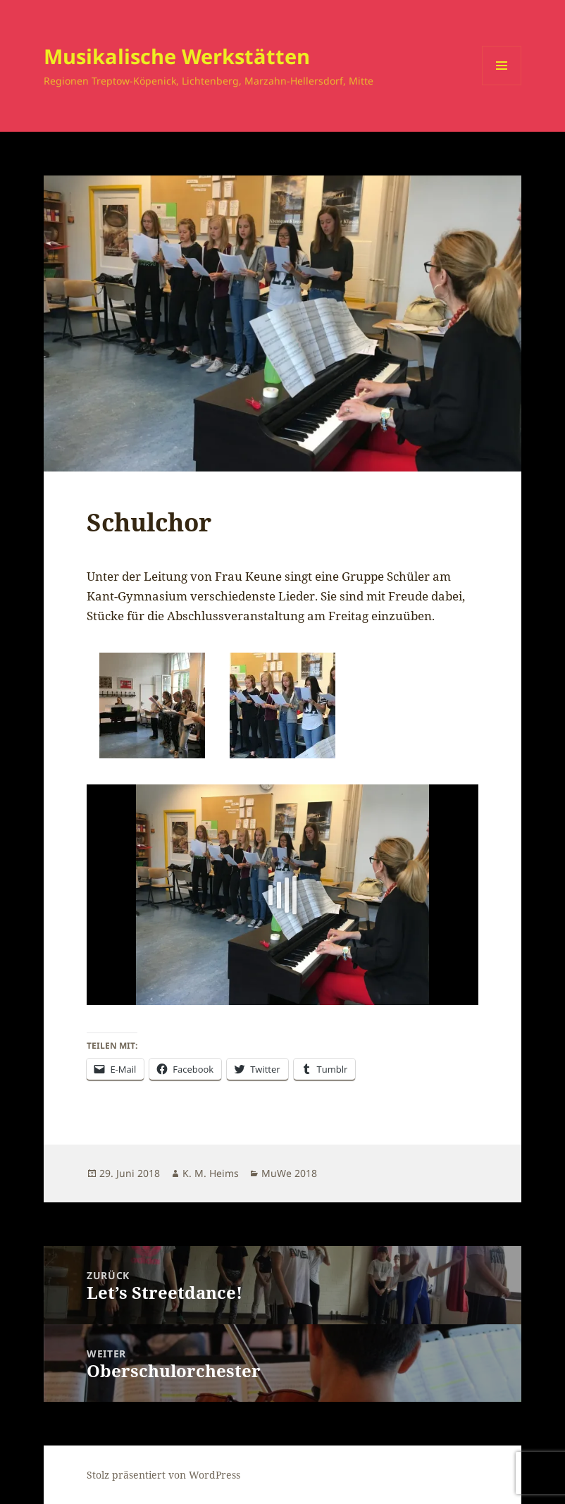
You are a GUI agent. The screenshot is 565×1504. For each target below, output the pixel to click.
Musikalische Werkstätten (177, 56)
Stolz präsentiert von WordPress (163, 1474)
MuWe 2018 (289, 1173)
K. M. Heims (210, 1173)
